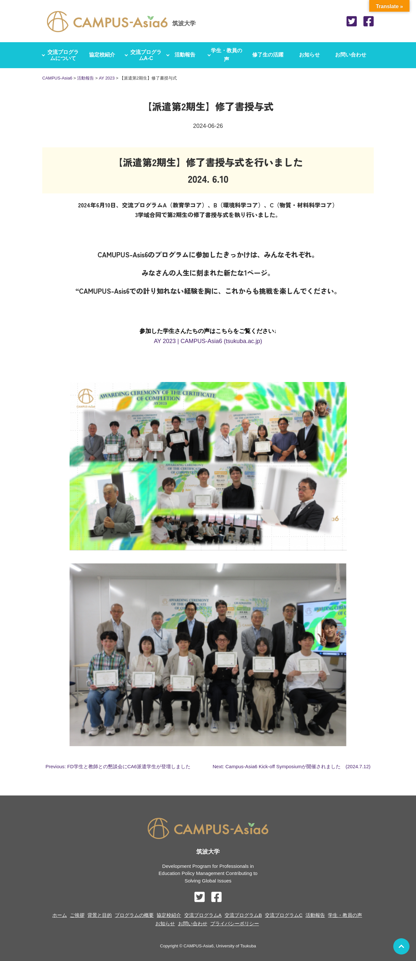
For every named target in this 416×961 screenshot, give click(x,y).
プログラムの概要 (134, 915)
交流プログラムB (243, 915)
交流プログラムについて (63, 55)
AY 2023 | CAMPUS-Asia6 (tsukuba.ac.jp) (208, 341)
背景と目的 (99, 915)
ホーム (59, 915)
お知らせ (311, 55)
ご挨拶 (77, 915)
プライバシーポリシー (234, 923)
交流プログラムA (203, 915)
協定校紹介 (104, 55)
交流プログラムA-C (146, 55)
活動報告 (187, 55)
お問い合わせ (353, 55)
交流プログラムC (284, 915)
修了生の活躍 (270, 55)
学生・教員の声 (228, 55)
